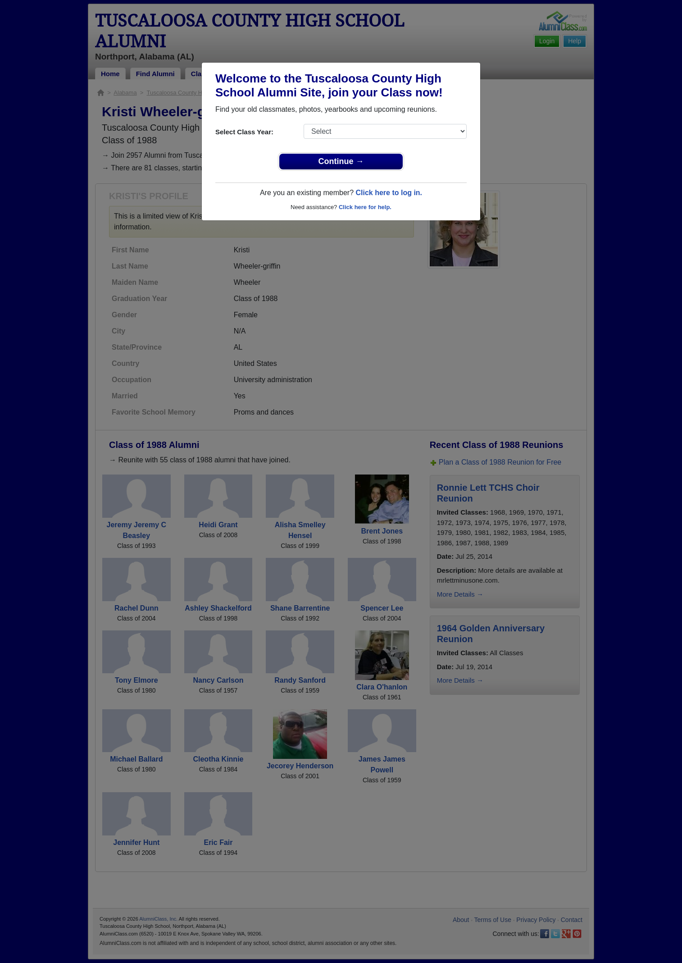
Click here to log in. (388, 192)
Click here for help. (365, 207)
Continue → (341, 161)
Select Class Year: (244, 132)
